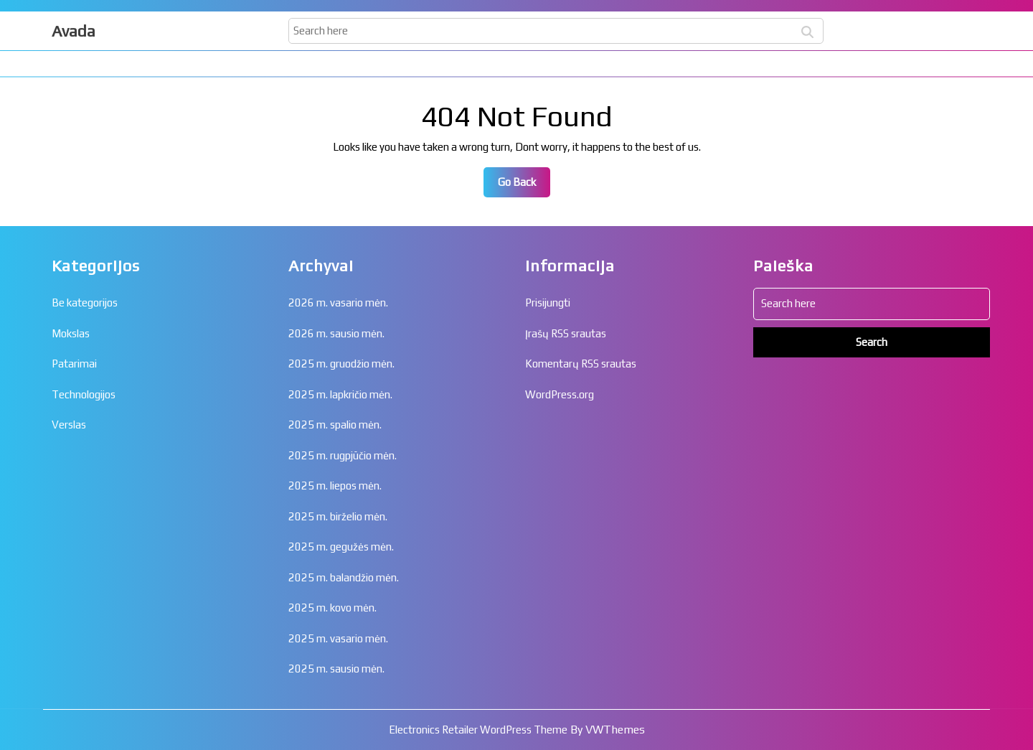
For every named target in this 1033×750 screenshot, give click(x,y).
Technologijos (83, 394)
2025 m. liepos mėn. (335, 485)
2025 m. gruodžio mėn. (341, 363)
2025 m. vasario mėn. (338, 638)
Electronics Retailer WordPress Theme (478, 729)
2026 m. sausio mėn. (336, 333)
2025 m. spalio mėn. (335, 424)
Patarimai (74, 363)
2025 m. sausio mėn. (336, 668)
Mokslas (71, 333)
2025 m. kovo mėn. (332, 607)
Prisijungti (547, 302)
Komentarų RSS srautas (580, 363)
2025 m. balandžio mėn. (343, 577)
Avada (73, 31)
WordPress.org (559, 394)
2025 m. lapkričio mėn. (340, 394)
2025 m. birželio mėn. (337, 516)
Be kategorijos (85, 302)
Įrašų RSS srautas (565, 333)
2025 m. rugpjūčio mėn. (342, 455)
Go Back (524, 186)
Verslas (69, 424)
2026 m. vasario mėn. (338, 302)
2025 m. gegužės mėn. (341, 546)
